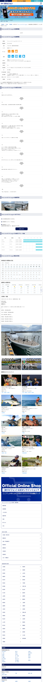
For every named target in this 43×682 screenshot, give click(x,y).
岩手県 (4, 570)
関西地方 (4, 548)
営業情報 (4, 509)
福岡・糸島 (30, 673)
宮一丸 (16, 657)
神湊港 (7, 21)
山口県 (4, 622)
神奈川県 (24, 586)
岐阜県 (4, 599)
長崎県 (24, 631)
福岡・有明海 (4, 674)
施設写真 (4, 515)
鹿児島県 (24, 638)
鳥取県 (4, 615)
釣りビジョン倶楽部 (21, 1)
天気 (3, 525)
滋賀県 (4, 605)
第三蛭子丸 (30, 652)
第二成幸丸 (4, 658)
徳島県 (24, 622)
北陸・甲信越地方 (6, 541)
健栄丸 (29, 660)
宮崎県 (4, 638)
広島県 (24, 618)
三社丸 (3, 652)
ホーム (6, 1)
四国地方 (4, 554)
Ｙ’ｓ (29, 658)
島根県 (24, 615)
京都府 (24, 605)
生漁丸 (29, 651)
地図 (3, 519)
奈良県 (4, 612)
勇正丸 (29, 655)
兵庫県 (24, 609)
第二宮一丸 (17, 658)
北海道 (4, 566)
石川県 (4, 592)
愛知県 (4, 602)
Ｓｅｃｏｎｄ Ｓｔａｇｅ (22, 24)
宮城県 (24, 570)
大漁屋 (3, 657)
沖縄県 (4, 641)
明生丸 (29, 657)
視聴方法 (37, 1)
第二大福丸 (17, 661)
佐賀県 (4, 631)
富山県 (24, 589)
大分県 (24, 635)
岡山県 (4, 618)
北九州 (3, 673)
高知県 (4, 628)
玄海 (4, 21)
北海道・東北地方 (6, 534)
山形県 (24, 573)
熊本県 (4, 635)
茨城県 (24, 576)
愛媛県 (24, 625)
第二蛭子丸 (4, 651)
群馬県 (24, 579)
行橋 (16, 673)
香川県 (4, 625)
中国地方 (4, 551)
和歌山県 (24, 612)
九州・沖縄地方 (6, 557)
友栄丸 (3, 654)
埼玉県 (4, 583)
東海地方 (4, 544)
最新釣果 (4, 505)
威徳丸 (3, 655)
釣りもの (4, 522)
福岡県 (2, 21)
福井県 (24, 592)
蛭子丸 (16, 651)
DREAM (16, 654)
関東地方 (4, 538)
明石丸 (3, 660)
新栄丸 (16, 652)
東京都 (4, 586)
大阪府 (4, 609)
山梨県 (4, 596)
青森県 (24, 566)
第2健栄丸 (4, 661)
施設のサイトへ (9, 47)
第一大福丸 (17, 655)
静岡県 (24, 599)
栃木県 (4, 579)
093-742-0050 (9, 43)
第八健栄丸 (17, 660)
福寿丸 (29, 654)
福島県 (4, 576)
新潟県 (4, 589)
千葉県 (24, 583)
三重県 (24, 602)
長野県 (24, 596)
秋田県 (4, 573)
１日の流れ (5, 512)
